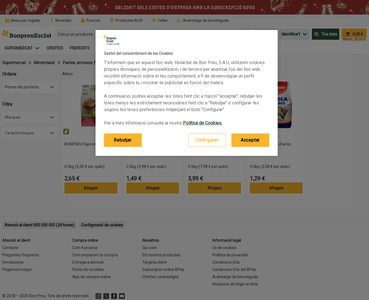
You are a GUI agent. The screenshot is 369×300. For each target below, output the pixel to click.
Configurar (207, 140)
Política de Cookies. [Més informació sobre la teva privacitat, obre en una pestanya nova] (202, 123)
